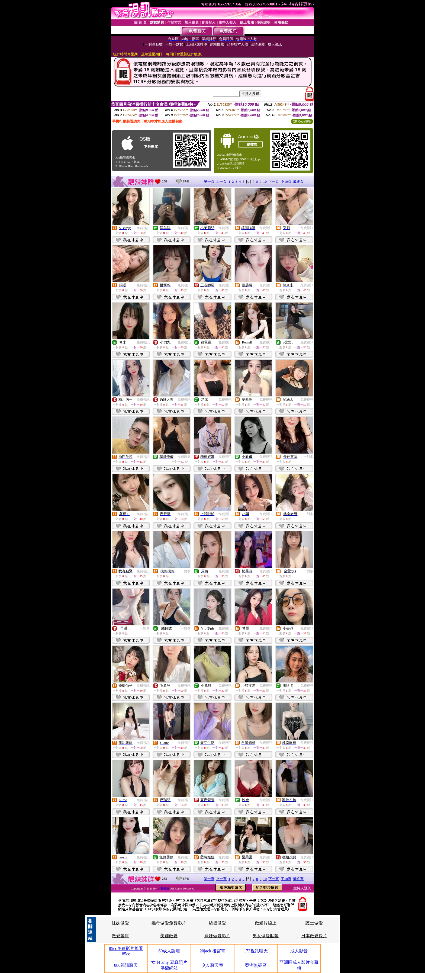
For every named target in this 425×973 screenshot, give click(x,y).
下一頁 (273, 181)
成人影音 (299, 951)
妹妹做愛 (120, 923)
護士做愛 (314, 923)
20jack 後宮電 (213, 951)
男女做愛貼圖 (266, 935)
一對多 (308, 457)
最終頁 (298, 181)
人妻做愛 (163, 888)
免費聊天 (184, 457)
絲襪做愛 (217, 923)
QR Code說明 (302, 121)
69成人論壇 (169, 951)
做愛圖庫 (120, 935)
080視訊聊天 (126, 965)
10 (265, 181)
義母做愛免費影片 (169, 923)
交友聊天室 (212, 965)
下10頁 (286, 181)
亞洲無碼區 (256, 965)
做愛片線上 (265, 923)
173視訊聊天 (256, 951)
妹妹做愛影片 (217, 935)
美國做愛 (169, 935)
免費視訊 (143, 228)
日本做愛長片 (314, 935)
